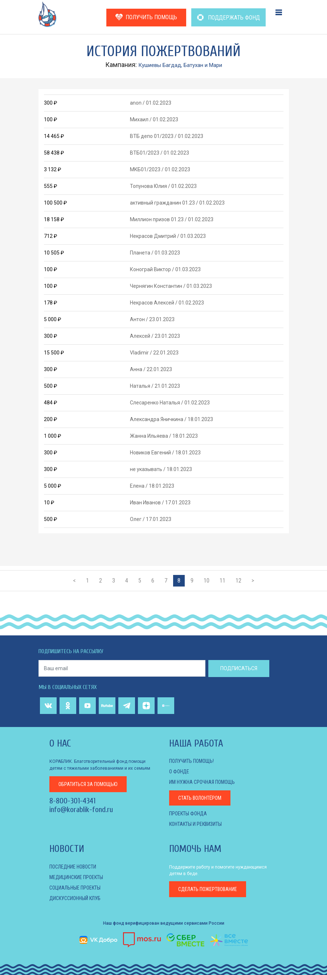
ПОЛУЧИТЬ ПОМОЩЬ (146, 17)
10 (206, 580)
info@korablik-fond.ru (81, 808)
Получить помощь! (191, 761)
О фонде (179, 771)
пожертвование (207, 889)
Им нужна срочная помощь (202, 782)
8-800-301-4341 (72, 800)
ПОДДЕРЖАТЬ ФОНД (228, 17)
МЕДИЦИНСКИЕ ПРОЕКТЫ (76, 877)
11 (222, 580)
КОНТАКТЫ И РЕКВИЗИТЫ (195, 824)
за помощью (88, 783)
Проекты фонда (188, 813)
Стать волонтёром (199, 798)
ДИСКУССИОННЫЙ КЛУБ (75, 898)
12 (238, 580)
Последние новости (72, 867)
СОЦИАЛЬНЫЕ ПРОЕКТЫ (75, 888)
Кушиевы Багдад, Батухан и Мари (180, 64)
